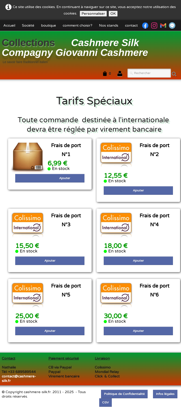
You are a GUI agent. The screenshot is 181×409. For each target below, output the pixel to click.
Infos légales (165, 394)
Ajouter (64, 178)
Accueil (9, 25)
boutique (48, 25)
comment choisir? (77, 25)
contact (131, 25)
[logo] (90, 50)
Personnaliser (93, 13)
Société (28, 25)
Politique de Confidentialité (124, 394)
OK (113, 13)
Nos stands (108, 25)
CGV (105, 402)
